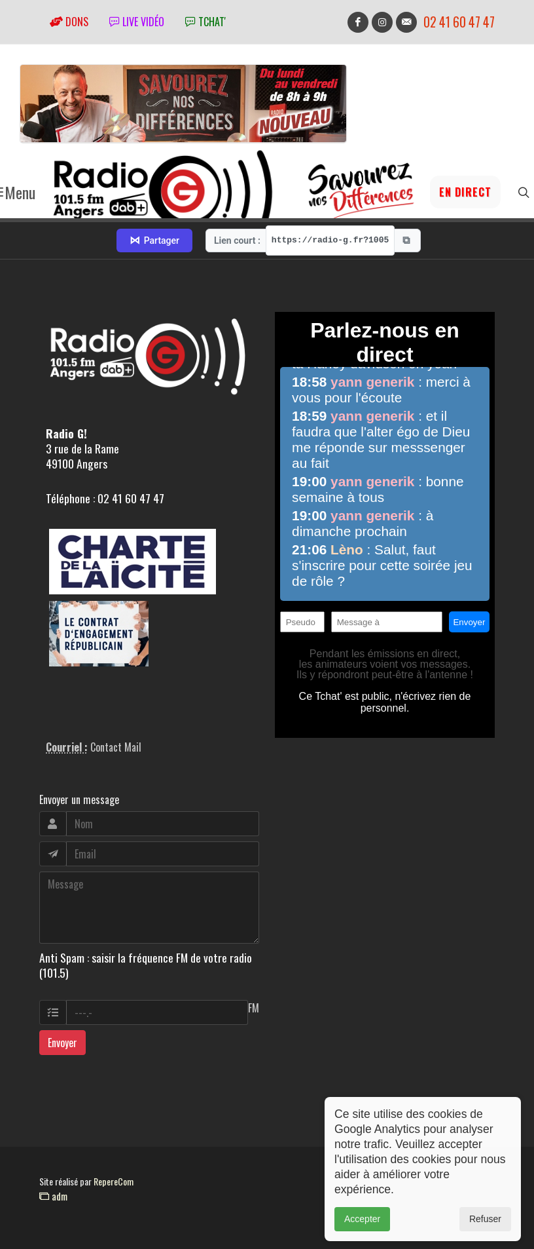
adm (53, 1196)
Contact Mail (115, 747)
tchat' (205, 21)
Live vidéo (136, 21)
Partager (154, 240)
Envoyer (62, 1042)
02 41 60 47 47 (459, 21)
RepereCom (114, 1181)
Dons (69, 21)
